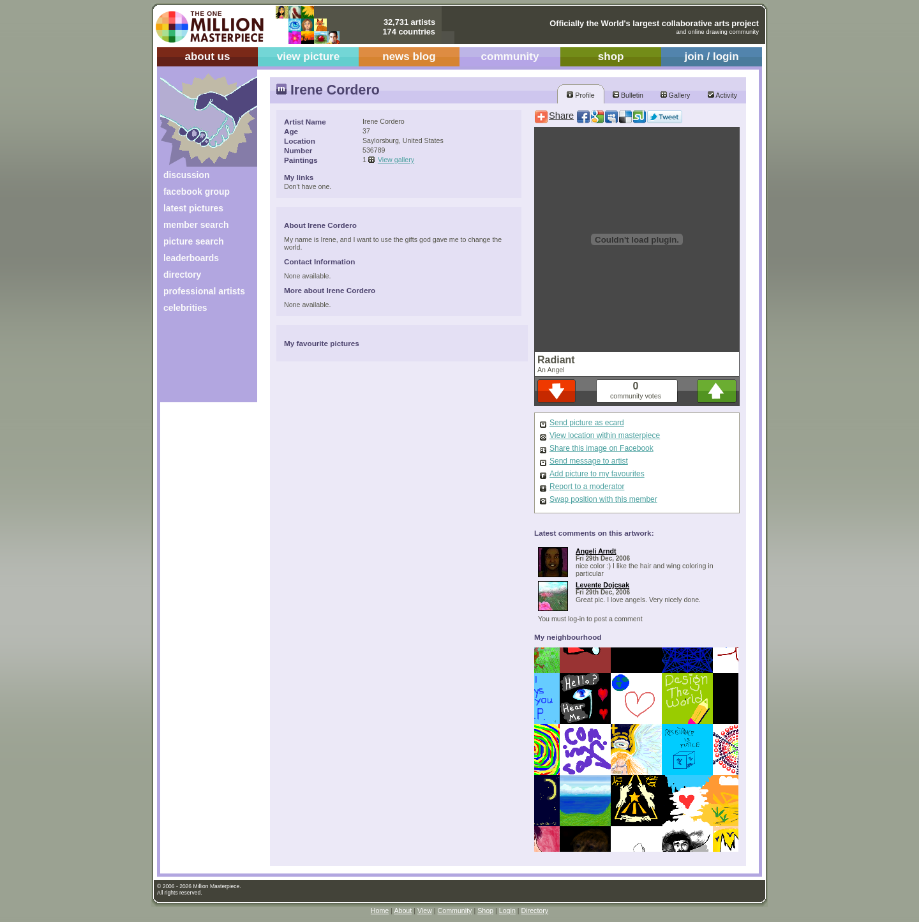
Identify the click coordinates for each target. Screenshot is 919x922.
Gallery (676, 95)
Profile (580, 95)
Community (455, 910)
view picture (308, 56)
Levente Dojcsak (602, 585)
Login (507, 910)
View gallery (396, 159)
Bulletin (628, 95)
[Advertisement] (200, 362)
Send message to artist (588, 461)
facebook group (196, 191)
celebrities (185, 308)
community (510, 56)
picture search (193, 241)
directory (182, 274)
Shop (485, 910)
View (424, 910)
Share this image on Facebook (601, 448)
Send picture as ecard (586, 422)
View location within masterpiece (604, 435)
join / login (711, 56)
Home (380, 910)
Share (561, 115)
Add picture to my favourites (597, 473)
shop (611, 56)
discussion (186, 175)
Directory (535, 910)
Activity (722, 95)
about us (207, 56)
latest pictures (193, 208)
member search (195, 225)
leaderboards (191, 258)
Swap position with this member (603, 499)
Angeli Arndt (596, 551)
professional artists (204, 291)
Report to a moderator (586, 486)
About (403, 910)
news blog (408, 56)
